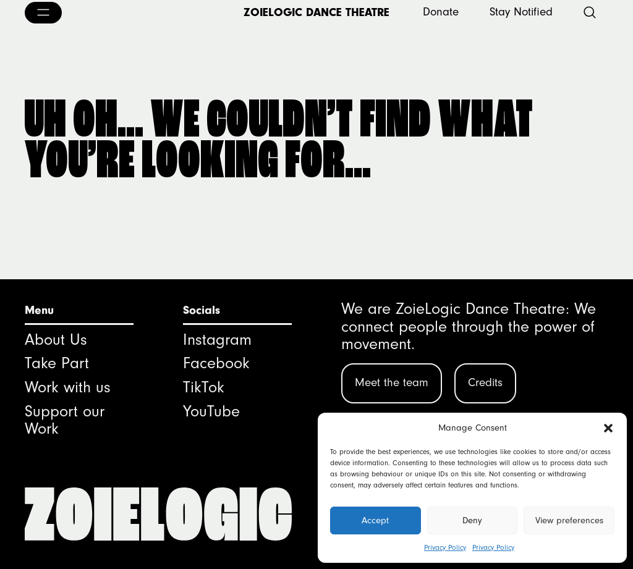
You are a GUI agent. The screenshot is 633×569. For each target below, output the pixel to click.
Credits (485, 382)
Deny (472, 520)
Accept (375, 520)
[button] (608, 428)
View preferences (569, 520)
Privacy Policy (445, 548)
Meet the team (391, 382)
